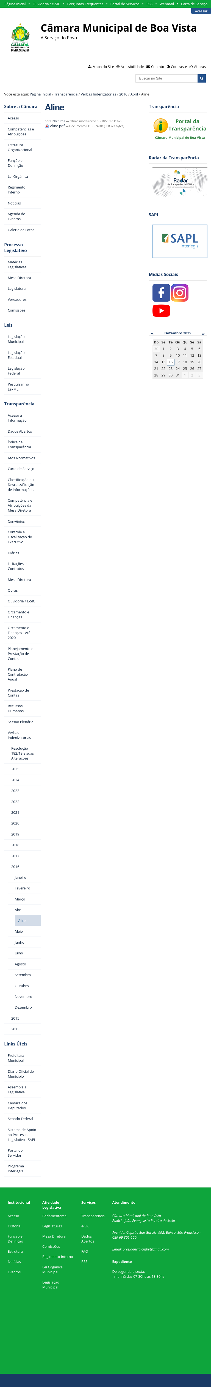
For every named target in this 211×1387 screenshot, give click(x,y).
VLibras (200, 66)
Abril (134, 94)
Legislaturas (52, 1226)
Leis (8, 325)
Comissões (51, 1246)
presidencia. (132, 1249)
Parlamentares (54, 1215)
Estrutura (15, 1251)
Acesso (13, 1215)
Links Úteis (15, 1044)
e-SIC (85, 1226)
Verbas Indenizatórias (98, 94)
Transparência (65, 94)
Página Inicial (15, 3)
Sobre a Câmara (20, 107)
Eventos (14, 1271)
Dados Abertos (87, 1239)
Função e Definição (15, 1239)
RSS (149, 3)
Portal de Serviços (124, 3)
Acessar (201, 11)
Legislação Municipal (50, 1285)
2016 (123, 94)
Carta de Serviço (194, 3)
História (14, 1226)
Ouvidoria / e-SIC (46, 3)
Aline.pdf (55, 125)
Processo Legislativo (15, 247)
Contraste (179, 66)
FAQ (84, 1251)
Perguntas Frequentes (85, 3)
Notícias (14, 1261)
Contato (157, 66)
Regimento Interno (57, 1256)
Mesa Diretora (54, 1236)
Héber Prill (57, 121)
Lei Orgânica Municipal (52, 1269)
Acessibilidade (132, 66)
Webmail (167, 3)
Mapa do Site (103, 66)
